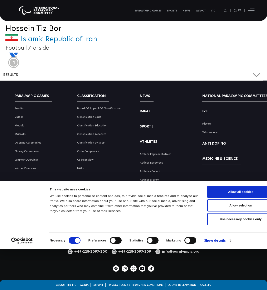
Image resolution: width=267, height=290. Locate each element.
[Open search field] (225, 10)
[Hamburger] (251, 10)
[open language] (237, 10)
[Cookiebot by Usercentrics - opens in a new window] (22, 271)
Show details (215, 271)
